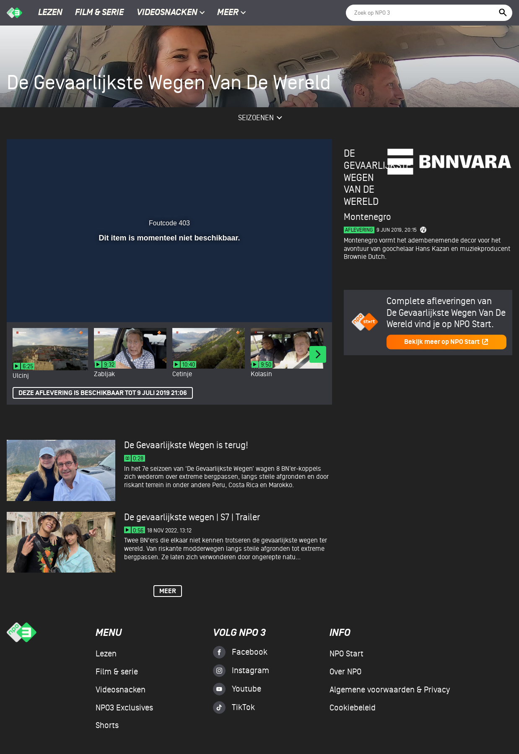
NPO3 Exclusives (124, 708)
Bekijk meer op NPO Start (446, 342)
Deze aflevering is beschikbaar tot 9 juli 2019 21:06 (102, 393)
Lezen (50, 13)
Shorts (107, 725)
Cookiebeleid (353, 708)
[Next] (317, 354)
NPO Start (346, 653)
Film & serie (99, 13)
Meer (231, 13)
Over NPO (345, 672)
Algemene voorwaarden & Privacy (390, 690)
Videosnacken (167, 13)
